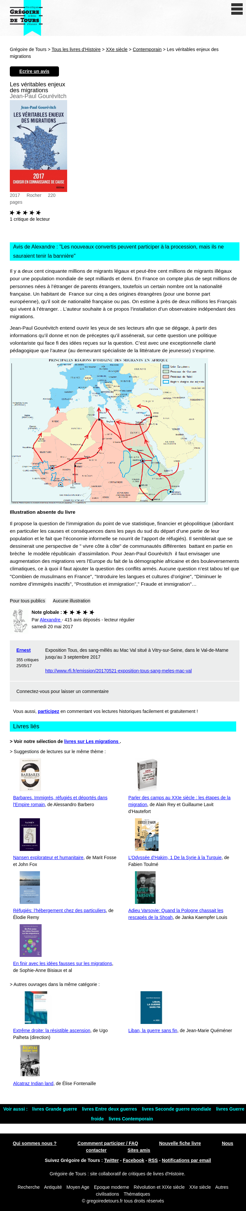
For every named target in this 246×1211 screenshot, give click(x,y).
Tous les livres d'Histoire (76, 49)
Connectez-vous (32, 691)
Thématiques (136, 1194)
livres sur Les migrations (92, 741)
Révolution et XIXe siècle (159, 1187)
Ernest (23, 650)
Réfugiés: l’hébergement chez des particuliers (59, 910)
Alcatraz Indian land (33, 1083)
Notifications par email (186, 1160)
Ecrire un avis (34, 71)
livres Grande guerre (55, 1109)
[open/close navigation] (237, 9)
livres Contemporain (131, 1118)
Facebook (133, 1160)
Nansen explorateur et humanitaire (48, 857)
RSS (153, 1160)
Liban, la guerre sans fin (152, 1030)
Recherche (29, 1187)
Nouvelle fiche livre (180, 1143)
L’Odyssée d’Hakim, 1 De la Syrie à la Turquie (175, 857)
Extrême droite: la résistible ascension (51, 1030)
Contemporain (147, 49)
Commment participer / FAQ (108, 1143)
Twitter (111, 1160)
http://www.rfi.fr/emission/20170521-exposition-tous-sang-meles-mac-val (118, 670)
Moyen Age (77, 1187)
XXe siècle (116, 49)
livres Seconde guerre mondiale (177, 1109)
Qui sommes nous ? (35, 1143)
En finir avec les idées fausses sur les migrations (62, 963)
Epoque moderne (111, 1187)
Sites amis (138, 1150)
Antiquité (53, 1187)
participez (48, 711)
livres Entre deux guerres (110, 1109)
